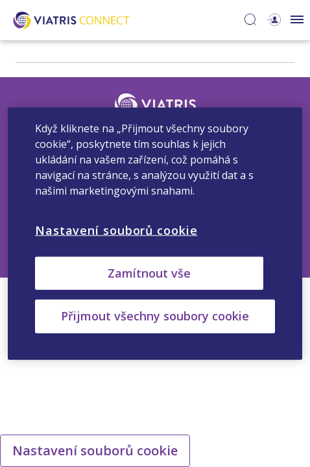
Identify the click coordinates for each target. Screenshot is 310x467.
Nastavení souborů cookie (95, 450)
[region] (155, 234)
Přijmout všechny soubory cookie (155, 316)
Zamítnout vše (149, 273)
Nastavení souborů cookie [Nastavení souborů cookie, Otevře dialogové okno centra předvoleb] (116, 230)
